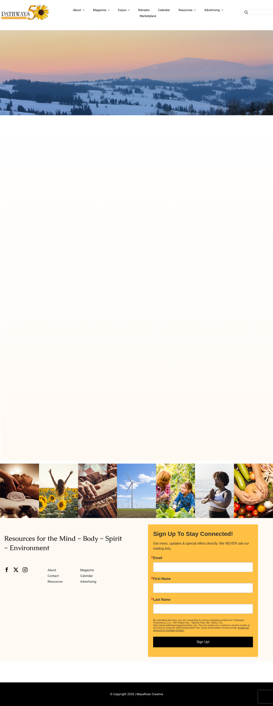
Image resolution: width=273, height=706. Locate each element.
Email (157, 558)
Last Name (161, 599)
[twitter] (15, 569)
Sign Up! (202, 642)
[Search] (246, 12)
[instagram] (25, 569)
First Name (162, 579)
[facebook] (6, 569)
